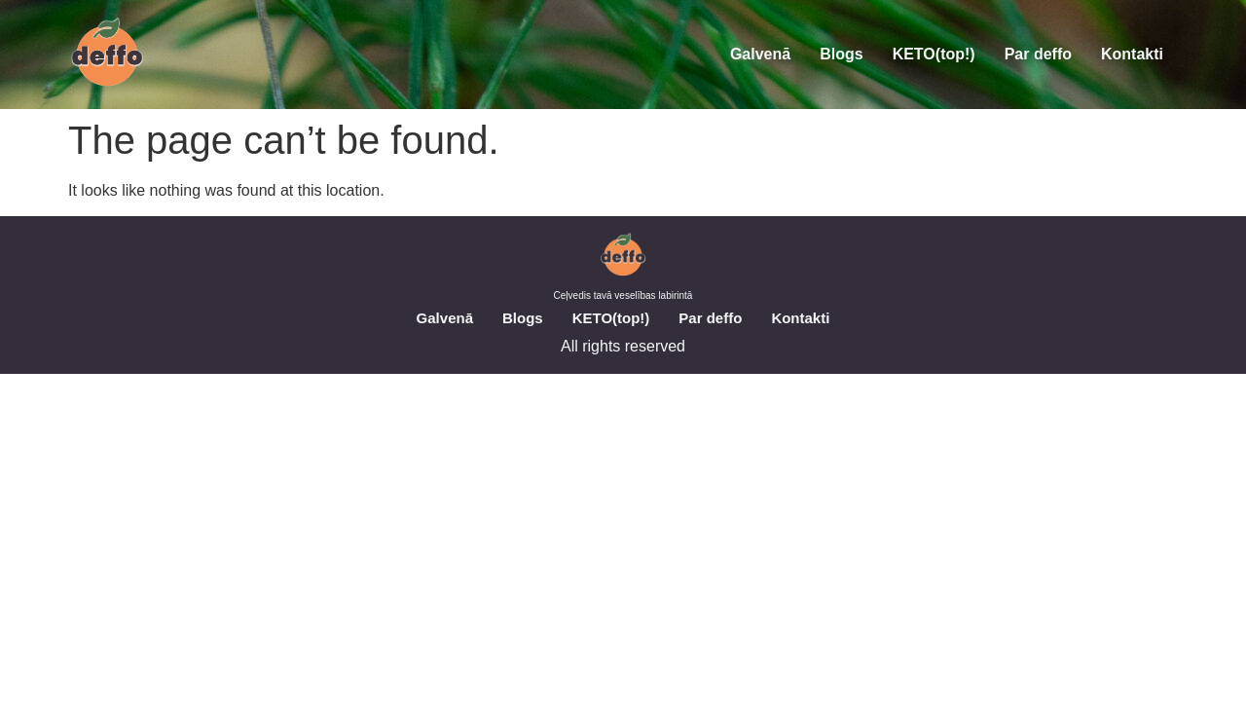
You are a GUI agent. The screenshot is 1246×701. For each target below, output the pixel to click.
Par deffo (1038, 54)
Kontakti (1132, 54)
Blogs (841, 54)
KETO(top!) (934, 54)
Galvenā (760, 54)
